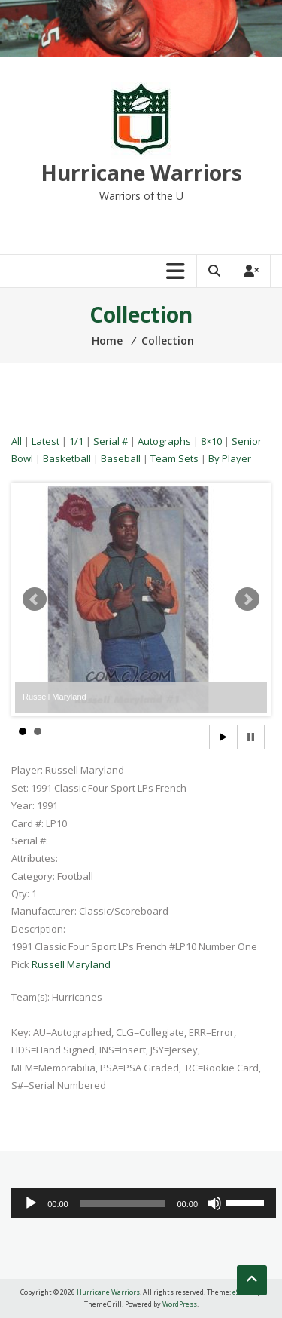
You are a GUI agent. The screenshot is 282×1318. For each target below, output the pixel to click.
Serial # (110, 441)
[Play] (30, 1203)
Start (223, 737)
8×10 (211, 441)
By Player (229, 458)
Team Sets (174, 458)
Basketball (67, 458)
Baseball (121, 458)
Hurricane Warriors (141, 172)
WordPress (179, 1304)
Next (247, 599)
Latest (45, 441)
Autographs (164, 441)
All (16, 441)
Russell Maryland (71, 964)
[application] (143, 1203)
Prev (35, 599)
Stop (250, 737)
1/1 (76, 441)
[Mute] (214, 1203)
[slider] (122, 1203)
